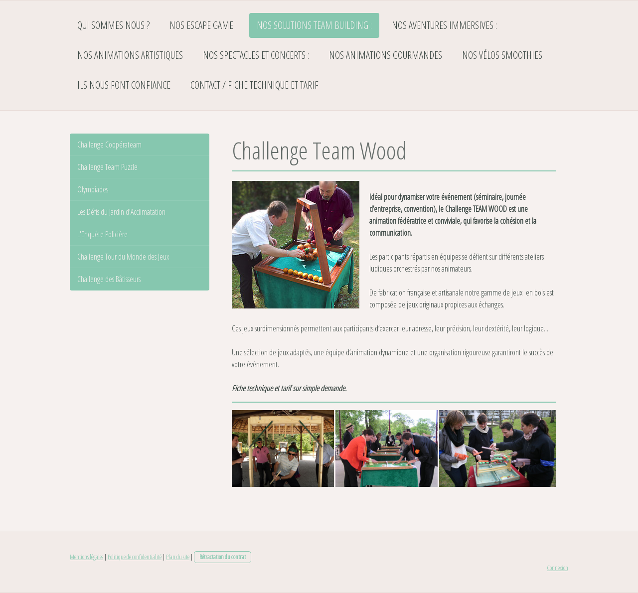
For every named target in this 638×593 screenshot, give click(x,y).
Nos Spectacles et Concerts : (256, 55)
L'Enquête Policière (102, 234)
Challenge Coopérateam (109, 144)
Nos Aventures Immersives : (444, 25)
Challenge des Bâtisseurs (109, 279)
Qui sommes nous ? (113, 25)
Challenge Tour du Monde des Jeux (123, 256)
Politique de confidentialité (134, 556)
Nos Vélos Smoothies (502, 55)
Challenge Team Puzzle (107, 166)
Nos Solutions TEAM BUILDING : (314, 25)
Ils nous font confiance (123, 85)
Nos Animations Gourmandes (385, 55)
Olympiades (92, 189)
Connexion (557, 567)
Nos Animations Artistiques (130, 55)
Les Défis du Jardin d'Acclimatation (121, 211)
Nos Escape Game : (203, 25)
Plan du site (177, 556)
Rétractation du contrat (222, 556)
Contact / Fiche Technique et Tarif (254, 85)
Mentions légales (86, 556)
